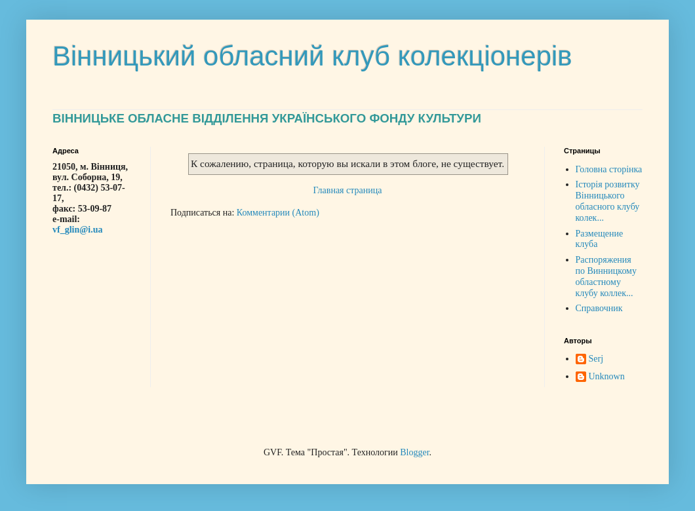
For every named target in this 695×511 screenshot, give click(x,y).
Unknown (607, 376)
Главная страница (347, 190)
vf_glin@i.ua (77, 230)
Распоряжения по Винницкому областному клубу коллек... (606, 276)
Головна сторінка (609, 169)
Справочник (599, 308)
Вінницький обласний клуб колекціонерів (312, 56)
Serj (596, 359)
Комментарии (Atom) (278, 213)
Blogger (414, 452)
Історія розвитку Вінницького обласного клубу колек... (608, 201)
